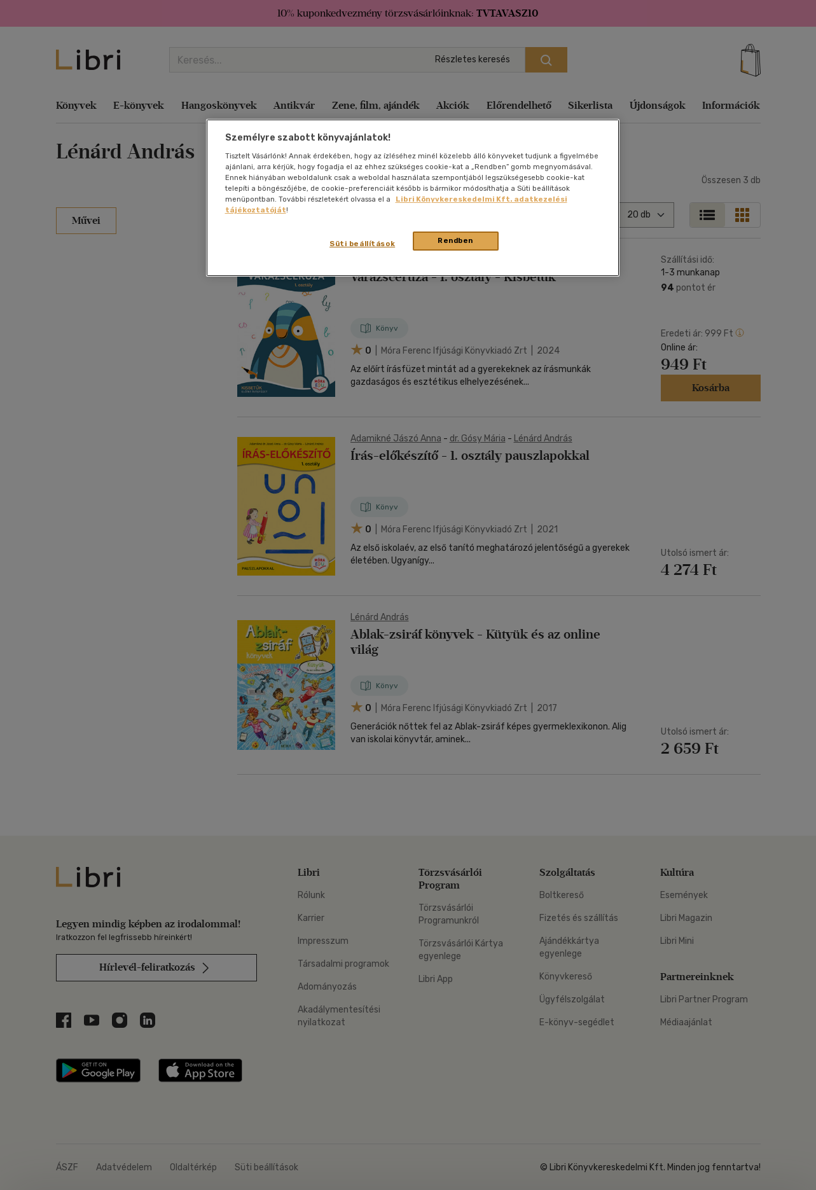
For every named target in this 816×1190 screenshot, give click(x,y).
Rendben (455, 240)
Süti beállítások (362, 243)
